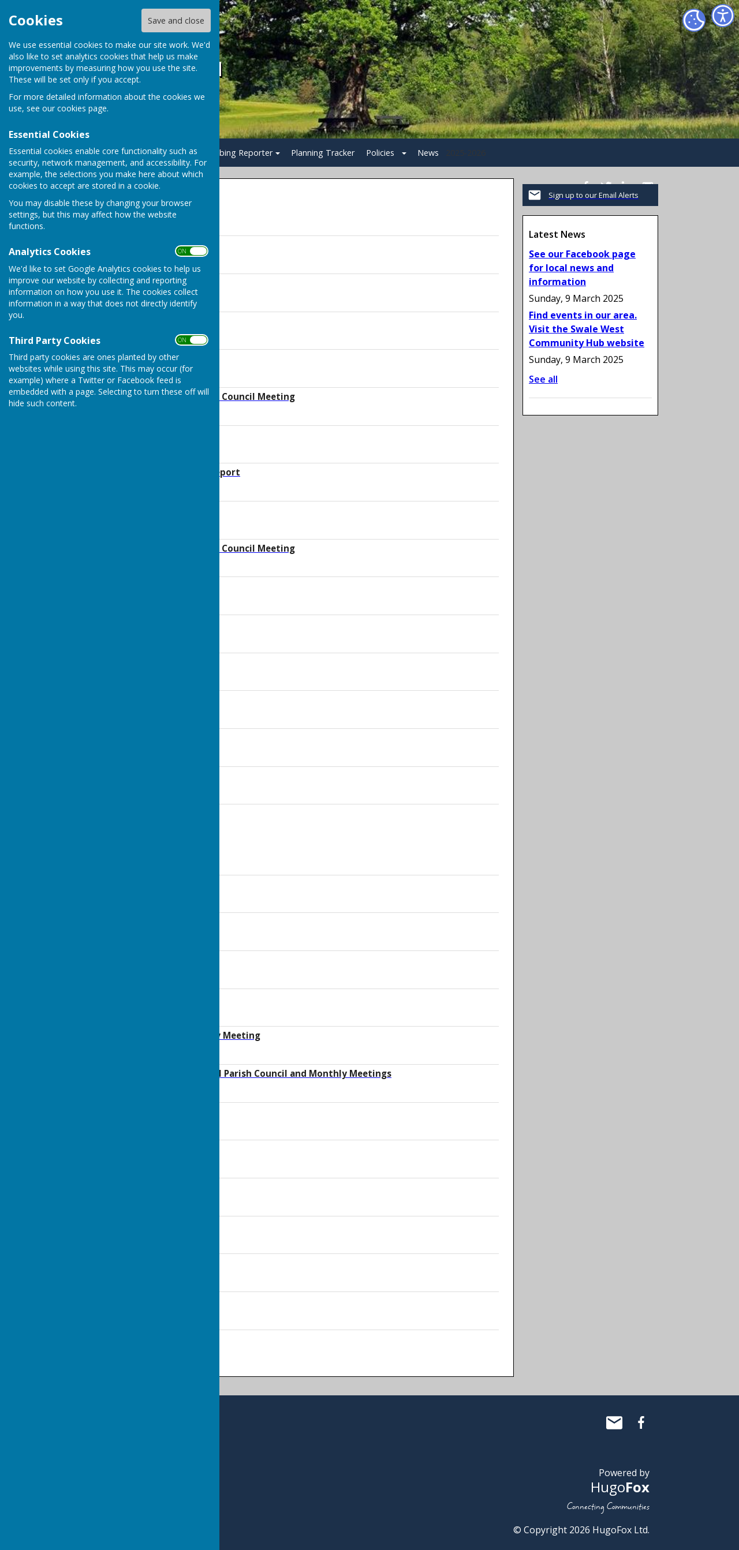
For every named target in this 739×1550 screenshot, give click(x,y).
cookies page (82, 108)
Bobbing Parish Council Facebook (641, 1422)
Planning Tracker (322, 152)
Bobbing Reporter (238, 152)
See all (543, 379)
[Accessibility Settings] (722, 15)
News (428, 152)
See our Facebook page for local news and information (582, 268)
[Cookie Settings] (694, 20)
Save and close (176, 20)
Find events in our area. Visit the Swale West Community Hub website (586, 329)
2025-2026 (466, 152)
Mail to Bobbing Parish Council (614, 1422)
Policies (380, 152)
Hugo (620, 1486)
